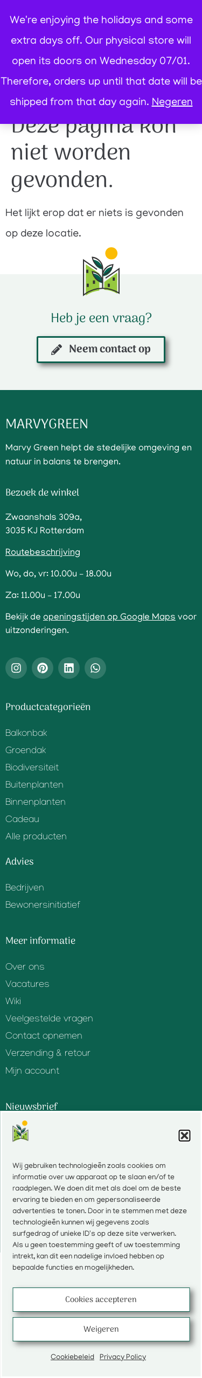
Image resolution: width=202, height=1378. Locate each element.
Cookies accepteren (101, 1299)
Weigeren (101, 1329)
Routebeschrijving (42, 553)
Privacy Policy (123, 1358)
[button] (184, 1135)
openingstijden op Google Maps (109, 618)
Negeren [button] (172, 103)
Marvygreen (46, 425)
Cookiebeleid (72, 1358)
